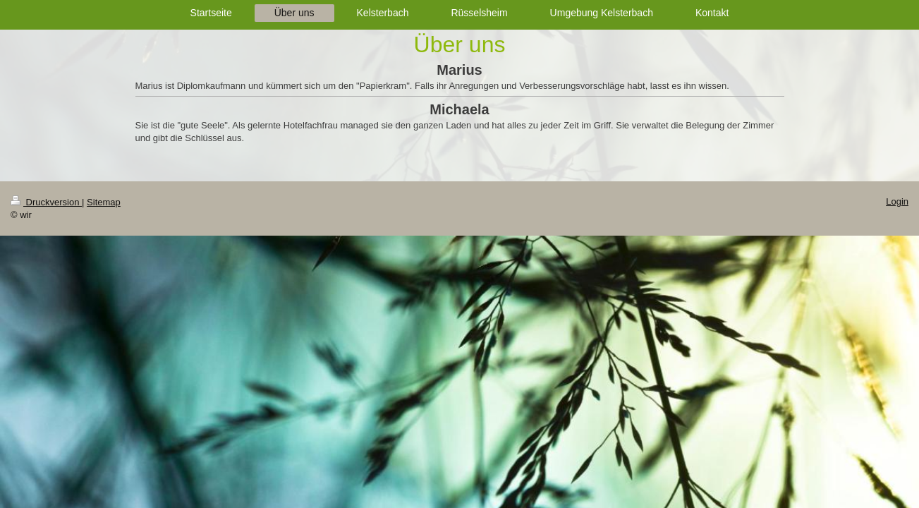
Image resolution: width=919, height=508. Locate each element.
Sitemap (104, 202)
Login (897, 201)
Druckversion (46, 202)
